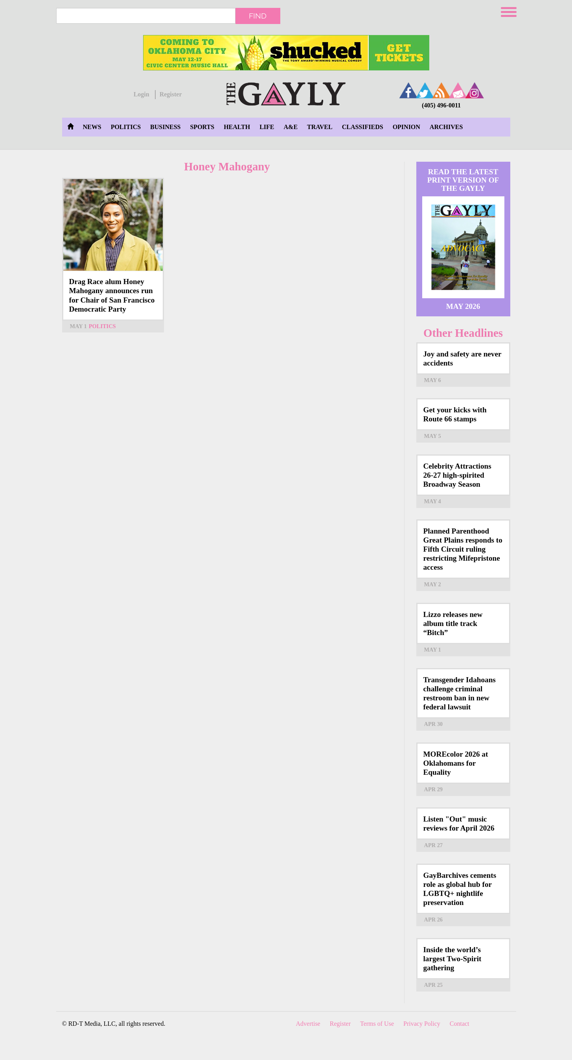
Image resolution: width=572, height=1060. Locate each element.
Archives (446, 127)
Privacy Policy (421, 1023)
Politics (126, 127)
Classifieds (362, 127)
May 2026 (463, 306)
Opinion (406, 127)
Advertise (308, 1023)
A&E (291, 127)
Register (171, 94)
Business (165, 127)
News (92, 127)
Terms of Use (377, 1023)
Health (237, 127)
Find (258, 15)
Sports (202, 127)
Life (266, 127)
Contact (459, 1023)
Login (141, 94)
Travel (320, 127)
